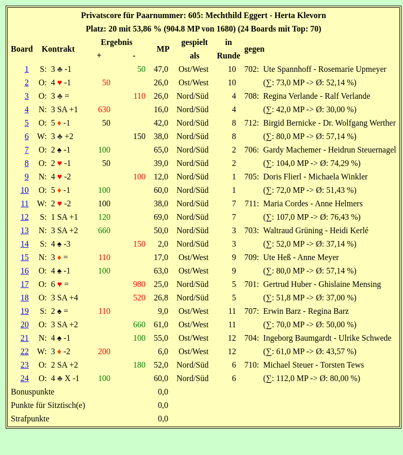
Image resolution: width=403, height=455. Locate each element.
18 (25, 297)
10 (25, 190)
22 (25, 351)
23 (25, 364)
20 (25, 324)
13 (25, 230)
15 (25, 257)
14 (25, 243)
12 (25, 217)
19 (25, 311)
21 (25, 337)
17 (25, 284)
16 (25, 270)
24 (25, 378)
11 (24, 203)
